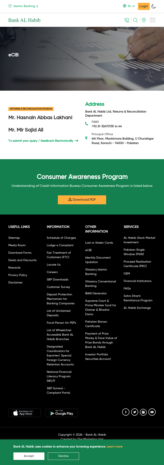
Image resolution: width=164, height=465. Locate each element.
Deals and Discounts (22, 260)
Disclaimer (15, 282)
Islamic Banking (24, 6)
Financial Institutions (137, 281)
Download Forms (19, 252)
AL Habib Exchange (137, 307)
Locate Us (53, 264)
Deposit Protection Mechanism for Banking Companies (61, 299)
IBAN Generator (96, 293)
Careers (52, 272)
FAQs (127, 288)
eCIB (88, 250)
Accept (29, 456)
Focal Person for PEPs (61, 322)
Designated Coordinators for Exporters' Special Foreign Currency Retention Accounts (60, 355)
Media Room (17, 245)
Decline (63, 456)
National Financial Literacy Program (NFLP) (59, 376)
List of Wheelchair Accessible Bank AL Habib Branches (60, 335)
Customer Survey (58, 287)
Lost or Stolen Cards (99, 242)
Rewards (14, 267)
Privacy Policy (17, 275)
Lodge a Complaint (60, 245)
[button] (130, 6)
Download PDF (82, 199)
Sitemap (14, 237)
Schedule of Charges (61, 237)
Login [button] (143, 6)
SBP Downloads (57, 279)
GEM (127, 273)
